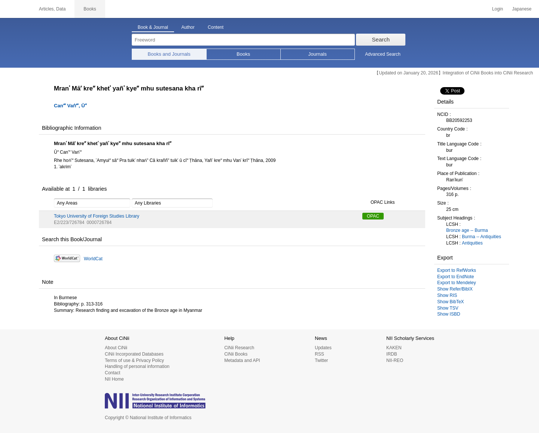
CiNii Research (239, 347)
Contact (112, 372)
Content (215, 27)
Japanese (522, 9)
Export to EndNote (455, 276)
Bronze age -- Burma (467, 230)
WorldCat (93, 258)
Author (187, 27)
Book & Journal (153, 27)
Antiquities (472, 243)
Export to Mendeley (456, 282)
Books (243, 54)
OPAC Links (378, 202)
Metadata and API (242, 360)
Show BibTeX (450, 301)
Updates (323, 347)
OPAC (373, 216)
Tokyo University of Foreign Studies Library (96, 216)
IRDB (391, 354)
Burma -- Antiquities (481, 236)
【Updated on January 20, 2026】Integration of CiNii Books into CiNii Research (453, 73)
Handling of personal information (137, 366)
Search (381, 39)
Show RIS (447, 295)
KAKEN (394, 347)
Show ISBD (448, 314)
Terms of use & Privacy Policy (134, 360)
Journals (317, 54)
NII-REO (394, 360)
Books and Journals (169, 54)
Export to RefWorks (456, 270)
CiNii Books (235, 354)
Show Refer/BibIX (455, 289)
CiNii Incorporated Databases (134, 354)
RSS (319, 354)
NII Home (114, 379)
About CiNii (116, 347)
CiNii (15, 9)
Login (497, 9)
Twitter (321, 360)
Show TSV (447, 308)
